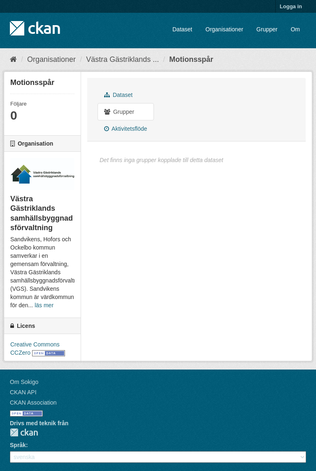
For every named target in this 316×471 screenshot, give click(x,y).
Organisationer (224, 29)
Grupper (266, 29)
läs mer (44, 305)
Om (295, 29)
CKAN (24, 432)
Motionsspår (191, 59)
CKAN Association (33, 402)
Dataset (182, 29)
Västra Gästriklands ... (122, 59)
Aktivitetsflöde (125, 128)
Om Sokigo (24, 382)
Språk (18, 445)
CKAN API (23, 392)
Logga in (291, 6)
